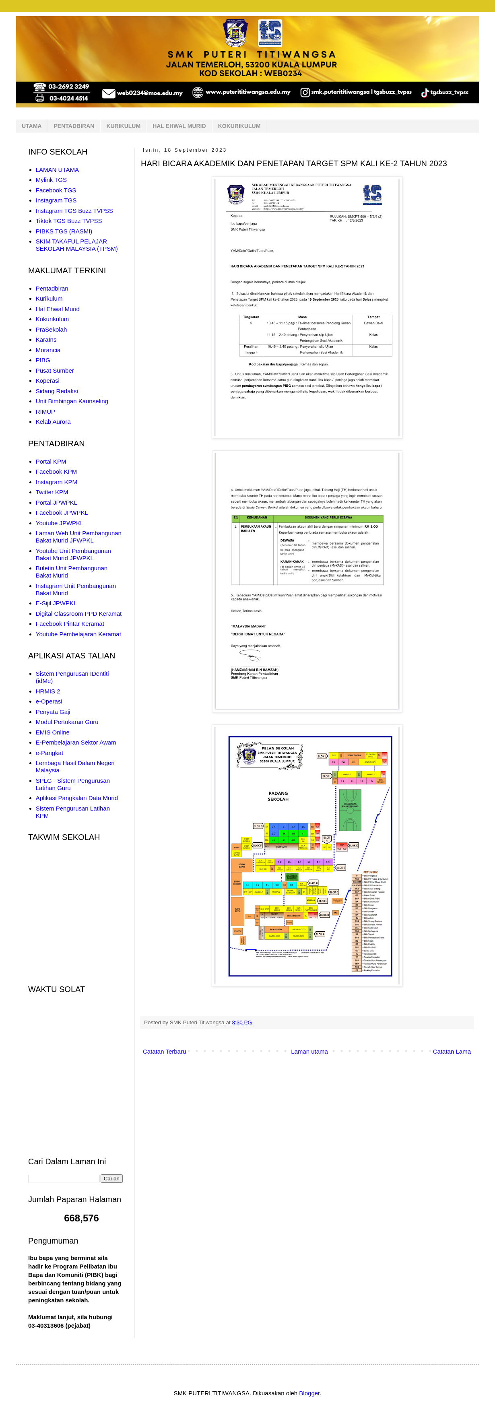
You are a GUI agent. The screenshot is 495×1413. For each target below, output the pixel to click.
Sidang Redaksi (57, 391)
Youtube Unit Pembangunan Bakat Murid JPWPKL (73, 554)
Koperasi (48, 380)
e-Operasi (49, 701)
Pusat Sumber (55, 370)
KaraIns (46, 339)
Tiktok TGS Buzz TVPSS (69, 220)
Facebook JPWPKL (62, 512)
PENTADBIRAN (74, 126)
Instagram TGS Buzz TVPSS (74, 210)
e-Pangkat (49, 752)
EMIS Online (53, 732)
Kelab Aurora (53, 421)
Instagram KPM (56, 482)
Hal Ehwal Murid (58, 308)
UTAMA (32, 126)
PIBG (43, 360)
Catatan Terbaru (164, 1051)
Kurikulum (49, 298)
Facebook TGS (56, 190)
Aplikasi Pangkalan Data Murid (77, 797)
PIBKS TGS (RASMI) (64, 231)
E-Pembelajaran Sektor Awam (76, 742)
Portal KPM (51, 461)
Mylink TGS (51, 179)
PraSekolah (51, 329)
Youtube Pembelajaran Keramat (78, 634)
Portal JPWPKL (56, 502)
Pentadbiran (52, 288)
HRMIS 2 (48, 691)
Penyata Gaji (53, 711)
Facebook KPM (56, 471)
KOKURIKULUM (239, 126)
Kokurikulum (52, 319)
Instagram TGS (56, 200)
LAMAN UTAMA (57, 169)
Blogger (309, 1393)
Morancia (48, 350)
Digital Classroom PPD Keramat (79, 613)
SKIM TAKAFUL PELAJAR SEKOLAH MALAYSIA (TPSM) (77, 245)
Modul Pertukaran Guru (67, 721)
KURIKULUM (123, 126)
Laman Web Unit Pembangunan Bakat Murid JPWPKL (79, 537)
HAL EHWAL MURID (179, 126)
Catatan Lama (452, 1051)
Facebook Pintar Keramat (70, 623)
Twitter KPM (52, 492)
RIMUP (45, 411)
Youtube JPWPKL (60, 523)
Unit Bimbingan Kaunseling (72, 401)
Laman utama (309, 1051)
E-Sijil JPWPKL (56, 603)
